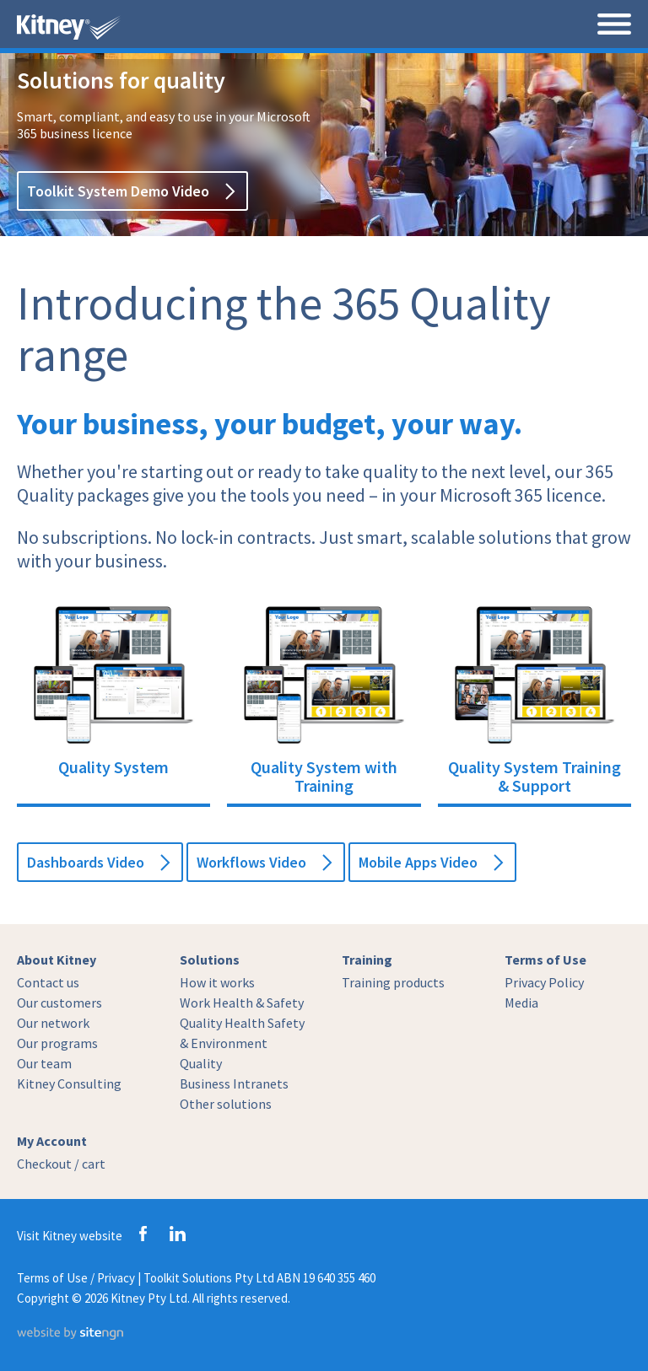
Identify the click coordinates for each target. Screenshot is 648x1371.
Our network (53, 1022)
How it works (217, 982)
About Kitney (56, 959)
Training (367, 959)
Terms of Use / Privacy (76, 1278)
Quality (201, 1063)
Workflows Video (264, 862)
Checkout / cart (61, 1163)
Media (521, 1002)
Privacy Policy (544, 982)
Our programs (57, 1043)
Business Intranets (234, 1083)
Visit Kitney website (69, 1236)
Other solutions (226, 1103)
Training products (393, 982)
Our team (44, 1063)
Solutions (210, 959)
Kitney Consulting (69, 1083)
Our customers (59, 1002)
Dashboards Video (98, 862)
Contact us (48, 982)
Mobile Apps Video (430, 862)
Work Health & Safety (242, 1002)
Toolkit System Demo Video (130, 191)
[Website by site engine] (70, 1335)
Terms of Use (545, 959)
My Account (52, 1140)
